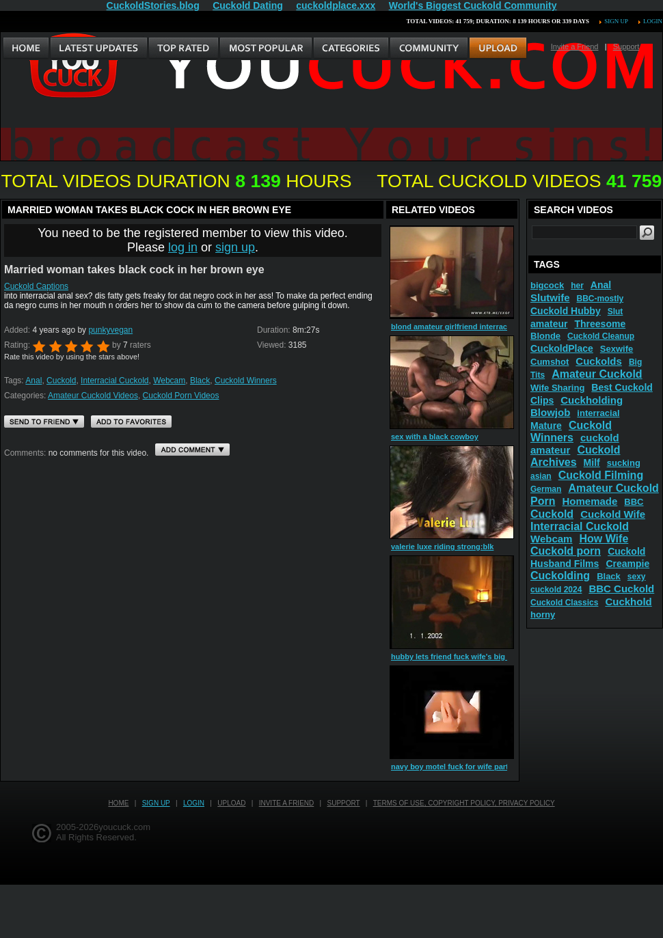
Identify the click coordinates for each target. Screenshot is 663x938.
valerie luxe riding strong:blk (442, 546)
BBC (633, 502)
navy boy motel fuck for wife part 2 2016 (462, 766)
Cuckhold (628, 601)
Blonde (545, 336)
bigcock (547, 285)
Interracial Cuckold (114, 380)
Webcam (169, 380)
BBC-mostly (600, 298)
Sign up (615, 21)
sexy (636, 576)
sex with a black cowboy (434, 436)
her (577, 285)
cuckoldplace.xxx (335, 5)
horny (542, 614)
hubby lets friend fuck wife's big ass (455, 656)
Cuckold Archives (575, 456)
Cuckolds (599, 361)
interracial (598, 413)
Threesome (599, 323)
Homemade (589, 501)
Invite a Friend (575, 46)
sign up (235, 247)
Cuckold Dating (248, 5)
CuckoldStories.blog (153, 5)
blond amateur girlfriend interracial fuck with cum (479, 326)
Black (200, 380)
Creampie (627, 563)
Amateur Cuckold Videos (93, 395)
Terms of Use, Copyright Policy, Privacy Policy (464, 803)
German (545, 489)
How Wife (603, 538)
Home (118, 803)
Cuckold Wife (612, 514)
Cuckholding (591, 400)
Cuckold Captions (36, 286)
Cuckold (61, 380)
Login (652, 21)
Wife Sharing (557, 388)
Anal (33, 380)
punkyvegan (110, 330)
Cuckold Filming (600, 475)
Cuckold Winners (246, 380)
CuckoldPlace (561, 348)
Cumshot (549, 362)
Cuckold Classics (564, 602)
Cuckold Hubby (565, 310)
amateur (548, 323)
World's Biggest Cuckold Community (473, 5)
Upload (231, 803)
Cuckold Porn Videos (181, 395)
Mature (546, 425)
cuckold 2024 (556, 589)
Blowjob (550, 412)
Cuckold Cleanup (600, 336)
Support (626, 46)
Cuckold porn (565, 551)
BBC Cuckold (621, 588)
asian (541, 476)
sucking (623, 463)
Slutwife (550, 297)
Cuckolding (560, 575)
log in (183, 247)
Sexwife (616, 349)
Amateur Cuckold (597, 374)
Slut (615, 311)
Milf (592, 462)
